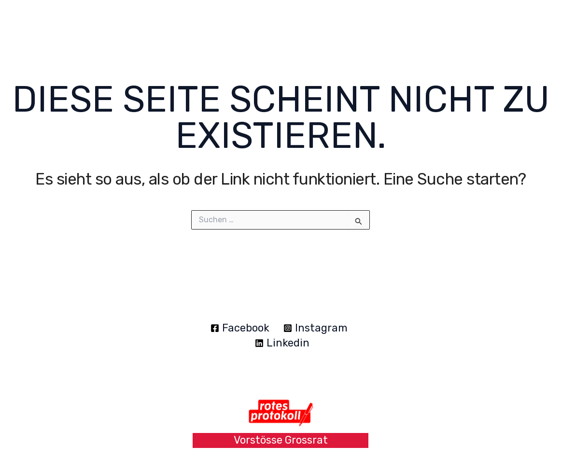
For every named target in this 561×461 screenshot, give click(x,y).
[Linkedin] (282, 343)
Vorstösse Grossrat (281, 440)
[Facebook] (240, 328)
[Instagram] (316, 328)
